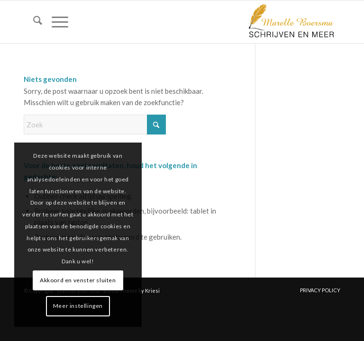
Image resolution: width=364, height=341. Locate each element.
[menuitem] (33, 21)
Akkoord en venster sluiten (78, 280)
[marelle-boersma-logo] (290, 21)
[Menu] (55, 21)
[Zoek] (33, 21)
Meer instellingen (78, 305)
